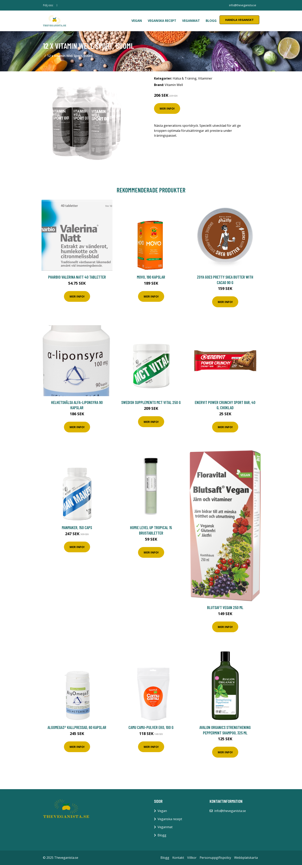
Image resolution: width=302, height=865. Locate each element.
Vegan (136, 21)
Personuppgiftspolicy (215, 857)
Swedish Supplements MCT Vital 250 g (151, 402)
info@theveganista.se (242, 5)
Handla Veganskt (239, 20)
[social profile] (57, 5)
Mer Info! (167, 108)
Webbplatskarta (246, 857)
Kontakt (178, 857)
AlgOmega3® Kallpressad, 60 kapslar (77, 727)
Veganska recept (162, 21)
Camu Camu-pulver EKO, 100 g (151, 727)
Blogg (211, 21)
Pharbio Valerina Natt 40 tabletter (77, 276)
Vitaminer (205, 78)
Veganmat (191, 21)
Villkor (192, 857)
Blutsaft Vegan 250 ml (225, 607)
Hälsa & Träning (185, 78)
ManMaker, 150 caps (77, 527)
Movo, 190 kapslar (151, 276)
